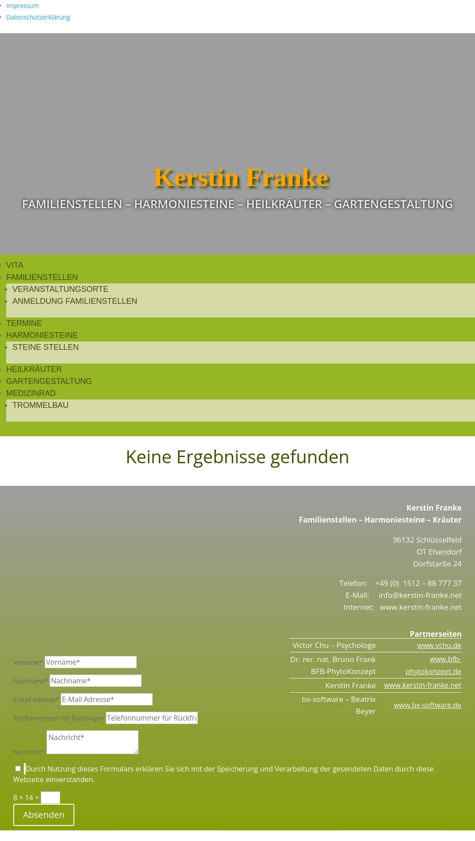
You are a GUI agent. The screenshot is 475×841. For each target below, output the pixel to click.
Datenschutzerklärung (38, 17)
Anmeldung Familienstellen (74, 301)
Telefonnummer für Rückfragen (58, 718)
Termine (24, 323)
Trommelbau (40, 405)
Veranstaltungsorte (60, 289)
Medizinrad (31, 393)
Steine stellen (45, 347)
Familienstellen (42, 277)
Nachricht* (29, 752)
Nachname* (30, 681)
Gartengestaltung (49, 381)
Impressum (22, 5)
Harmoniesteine (42, 335)
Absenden (44, 815)
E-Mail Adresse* (36, 699)
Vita (14, 265)
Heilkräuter (34, 369)
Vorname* (28, 662)
